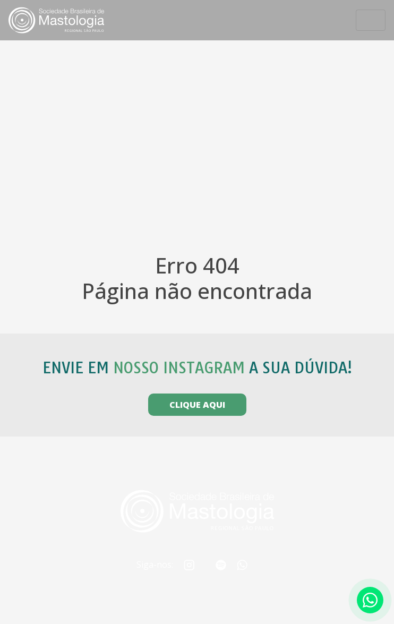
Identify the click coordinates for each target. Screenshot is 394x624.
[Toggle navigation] (371, 20)
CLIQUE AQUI (197, 405)
